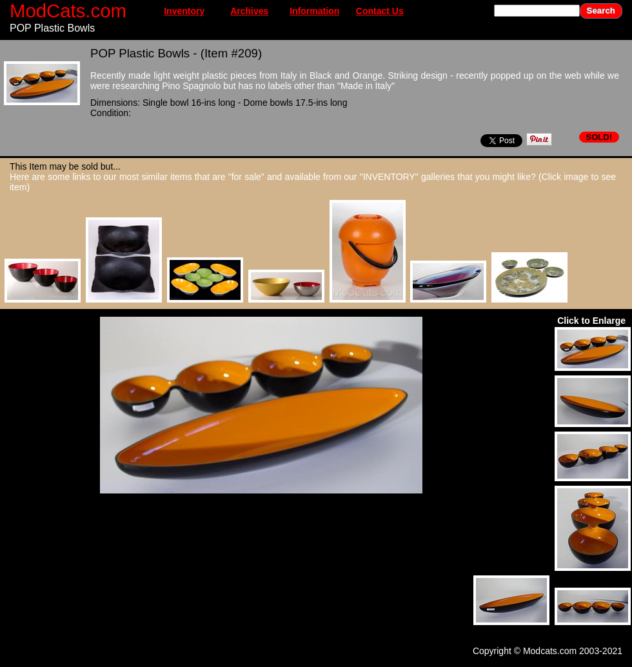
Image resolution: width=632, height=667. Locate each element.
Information (314, 11)
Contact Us (380, 11)
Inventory (184, 11)
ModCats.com (68, 10)
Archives (249, 11)
